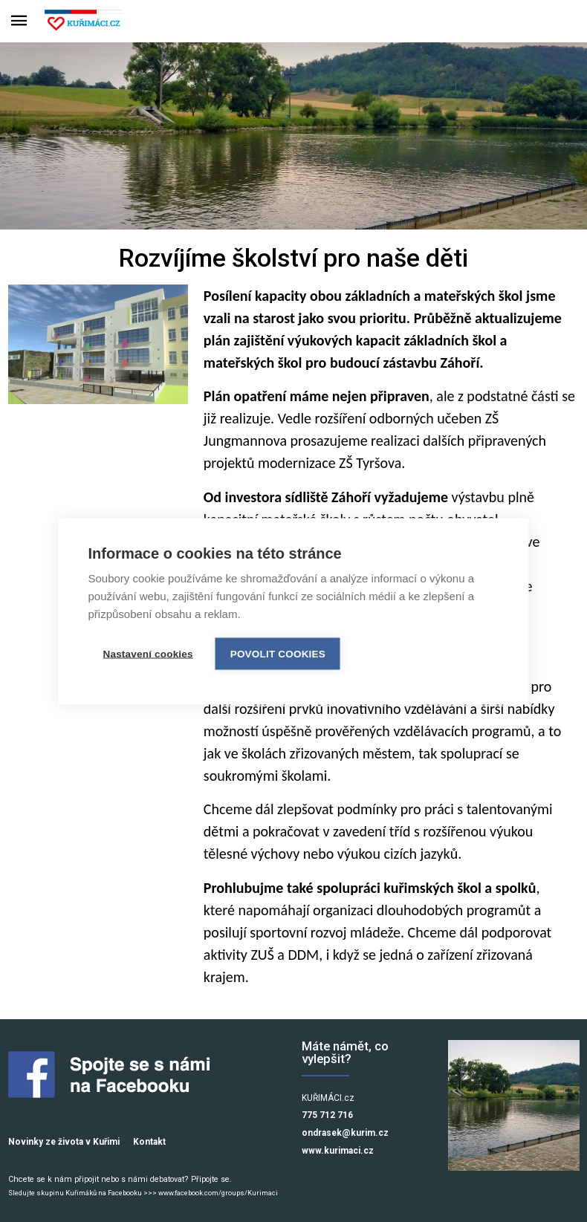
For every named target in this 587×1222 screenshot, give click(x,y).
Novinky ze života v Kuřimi (64, 1142)
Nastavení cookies (148, 653)
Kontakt (149, 1142)
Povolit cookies (277, 653)
